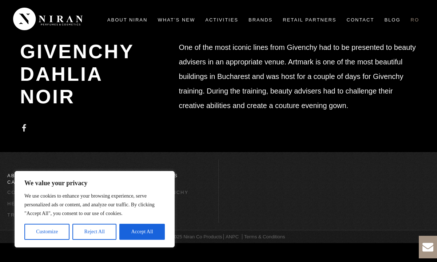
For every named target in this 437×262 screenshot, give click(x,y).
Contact (360, 20)
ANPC (232, 236)
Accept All (142, 231)
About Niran (127, 20)
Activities (221, 20)
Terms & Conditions (264, 236)
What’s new (176, 20)
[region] (95, 209)
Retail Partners (309, 20)
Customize (47, 231)
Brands (261, 20)
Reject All (94, 231)
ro (415, 20)
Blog (392, 20)
